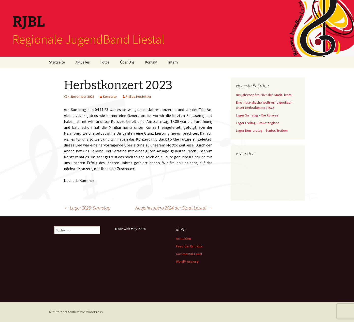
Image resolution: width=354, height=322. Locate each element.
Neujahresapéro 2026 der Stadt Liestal (264, 95)
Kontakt (151, 62)
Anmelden (183, 238)
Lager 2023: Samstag (87, 208)
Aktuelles (82, 62)
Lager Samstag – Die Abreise (257, 115)
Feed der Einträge (189, 246)
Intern (173, 62)
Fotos (104, 62)
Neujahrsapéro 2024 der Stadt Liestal (173, 208)
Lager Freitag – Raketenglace (257, 123)
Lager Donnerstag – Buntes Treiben (262, 130)
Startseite (57, 62)
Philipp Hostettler (138, 96)
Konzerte (110, 96)
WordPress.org (187, 261)
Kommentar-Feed (189, 254)
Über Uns (127, 62)
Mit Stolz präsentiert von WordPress (76, 312)
